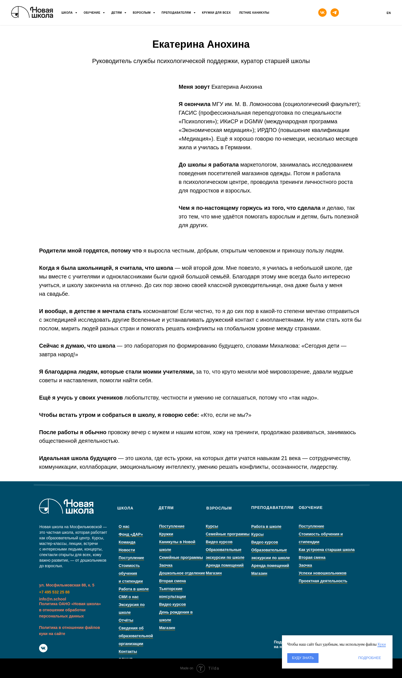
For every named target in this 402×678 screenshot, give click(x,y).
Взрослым (142, 12)
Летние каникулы (254, 12)
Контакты (134, 651)
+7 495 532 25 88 (54, 592)
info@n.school (52, 599)
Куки (381, 644)
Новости (133, 550)
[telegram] (335, 12)
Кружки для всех (216, 12)
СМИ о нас (135, 597)
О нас (130, 526)
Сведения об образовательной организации (142, 636)
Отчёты (132, 620)
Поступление (138, 558)
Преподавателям (177, 12)
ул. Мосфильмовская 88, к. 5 (66, 585)
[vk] (322, 12)
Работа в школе (140, 589)
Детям (117, 12)
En (389, 13)
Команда (133, 542)
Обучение (92, 12)
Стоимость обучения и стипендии (137, 573)
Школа (67, 12)
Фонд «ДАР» (137, 534)
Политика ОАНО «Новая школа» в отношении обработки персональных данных (70, 610)
